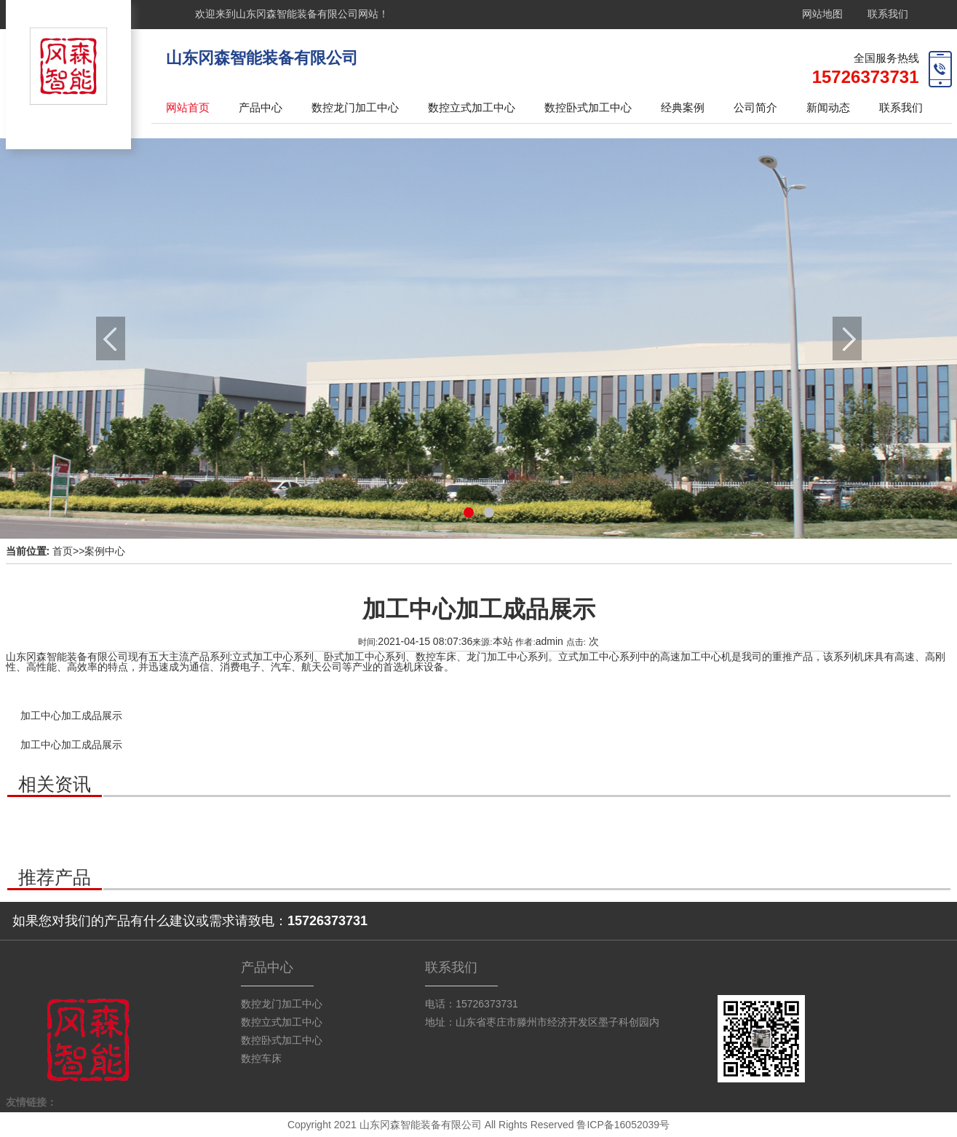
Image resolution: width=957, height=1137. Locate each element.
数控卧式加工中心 (588, 107)
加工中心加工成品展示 (71, 715)
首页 (62, 551)
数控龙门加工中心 (355, 107)
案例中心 (104, 551)
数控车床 (261, 1058)
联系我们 (887, 14)
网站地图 (822, 14)
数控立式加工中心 (471, 107)
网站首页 (188, 107)
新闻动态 (828, 107)
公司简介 (755, 107)
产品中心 (260, 107)
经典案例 (682, 107)
